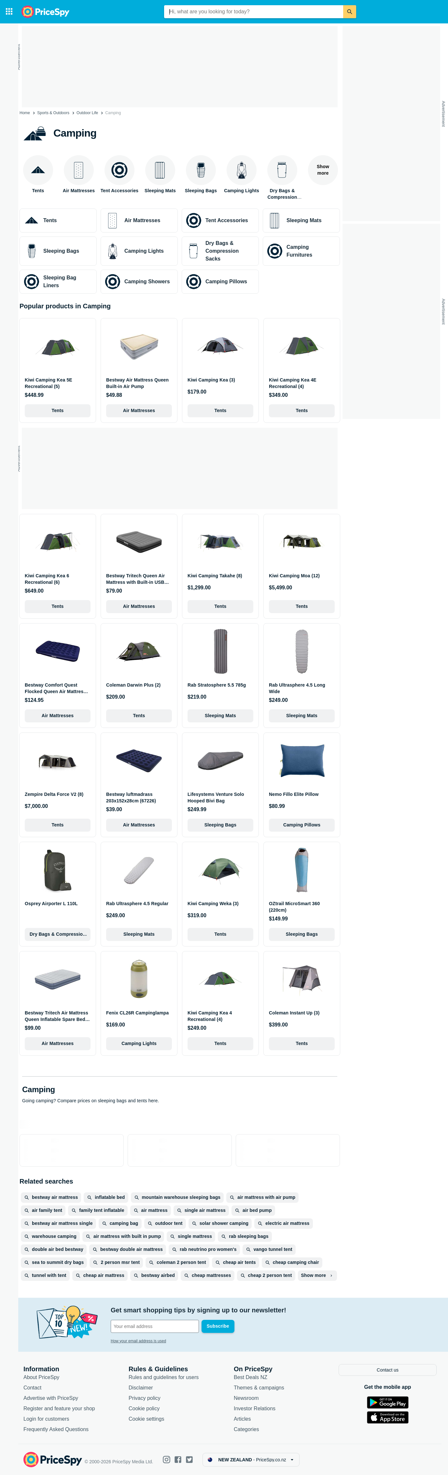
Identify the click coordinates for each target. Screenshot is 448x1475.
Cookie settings (146, 1419)
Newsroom (246, 1398)
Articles (242, 1419)
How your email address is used (138, 1341)
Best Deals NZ (250, 1377)
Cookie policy (144, 1409)
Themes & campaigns (259, 1388)
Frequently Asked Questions (56, 1429)
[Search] (349, 11)
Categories (246, 1429)
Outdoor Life (87, 113)
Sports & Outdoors (53, 113)
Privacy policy (145, 1398)
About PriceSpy (41, 1377)
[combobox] (253, 11)
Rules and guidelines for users (164, 1377)
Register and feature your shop (59, 1409)
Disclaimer (141, 1388)
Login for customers (46, 1419)
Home (25, 113)
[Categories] (9, 11)
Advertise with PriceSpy (50, 1398)
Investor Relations (254, 1409)
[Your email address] (155, 1326)
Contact (32, 1388)
